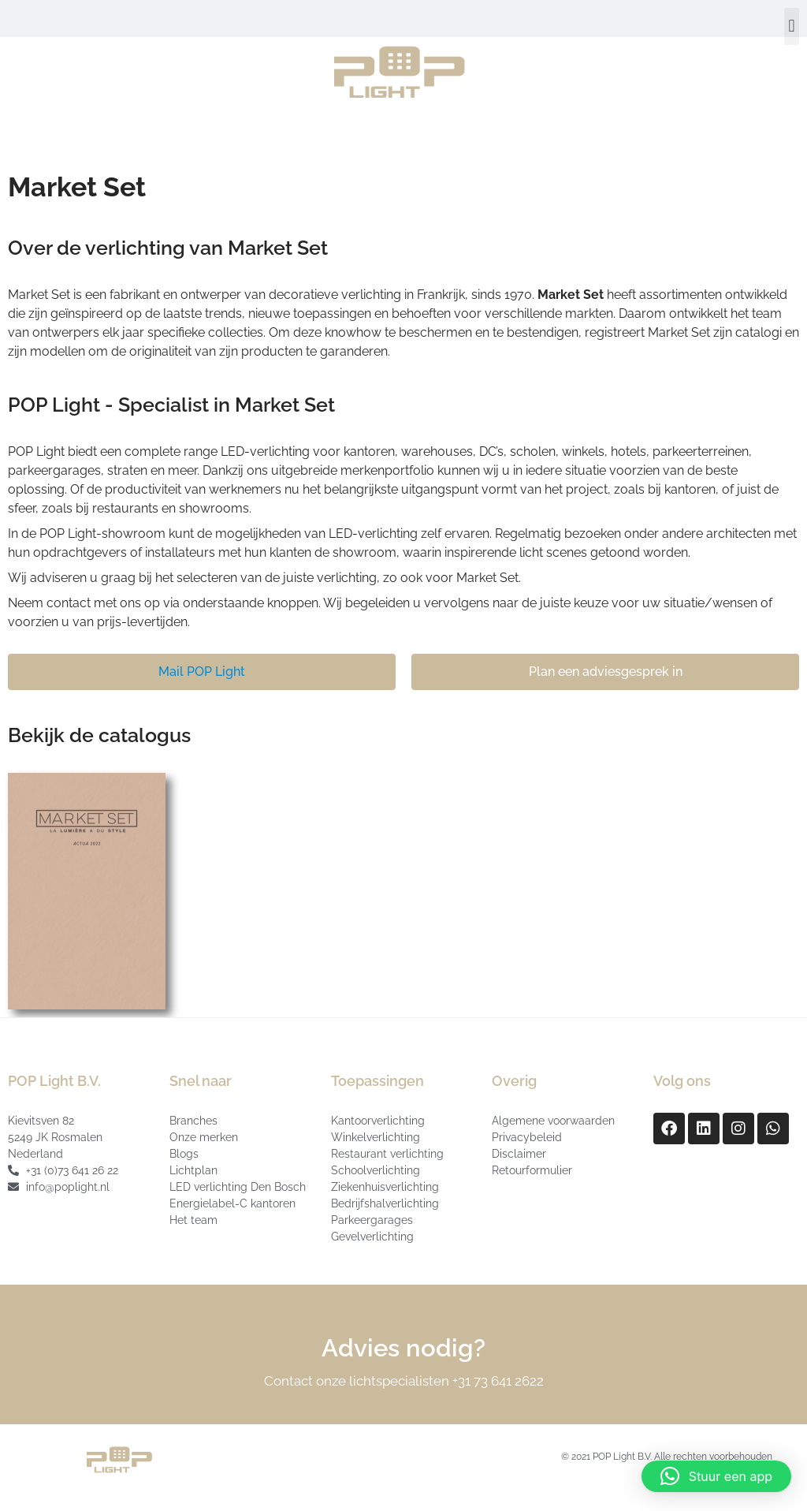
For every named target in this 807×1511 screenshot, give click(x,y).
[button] (791, 26)
